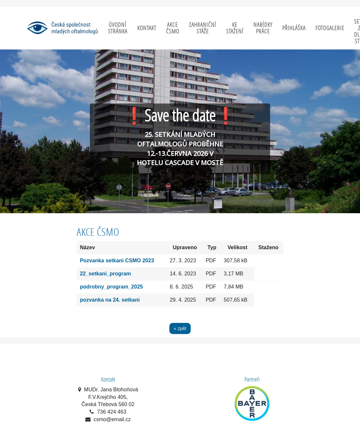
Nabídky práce (262, 28)
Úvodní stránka (117, 28)
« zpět (180, 328)
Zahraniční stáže (202, 28)
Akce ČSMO (172, 28)
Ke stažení (235, 28)
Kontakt (146, 28)
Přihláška (294, 28)
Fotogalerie (329, 28)
